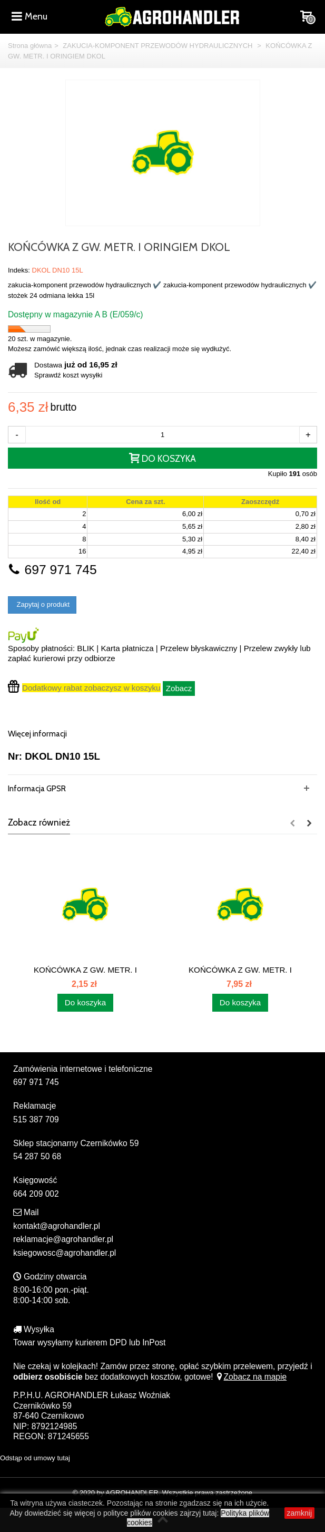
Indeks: (19, 270)
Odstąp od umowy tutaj (35, 1458)
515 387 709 (36, 1119)
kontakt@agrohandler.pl (56, 1225)
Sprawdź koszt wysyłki (68, 375)
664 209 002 (36, 1193)
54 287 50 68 (37, 1156)
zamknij (299, 1513)
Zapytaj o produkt (42, 604)
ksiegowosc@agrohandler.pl (64, 1252)
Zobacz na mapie (251, 1376)
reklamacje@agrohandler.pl (63, 1239)
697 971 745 (52, 570)
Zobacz (179, 688)
